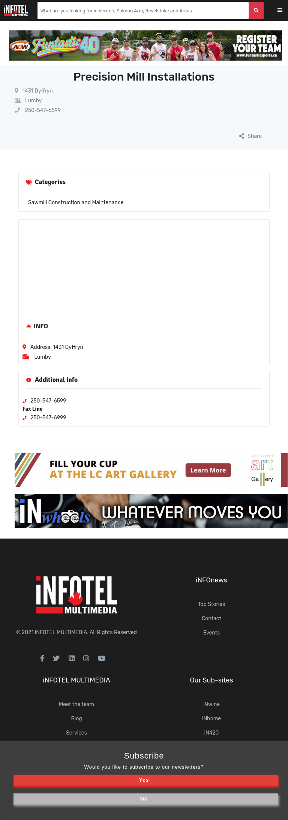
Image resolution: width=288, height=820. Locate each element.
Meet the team (76, 704)
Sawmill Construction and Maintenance (76, 202)
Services (76, 733)
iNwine (211, 704)
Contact (211, 618)
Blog (76, 718)
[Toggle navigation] (285, 10)
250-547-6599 (38, 110)
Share (250, 136)
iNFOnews (211, 580)
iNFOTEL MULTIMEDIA (61, 632)
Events (211, 633)
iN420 (211, 733)
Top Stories (211, 604)
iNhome (211, 718)
